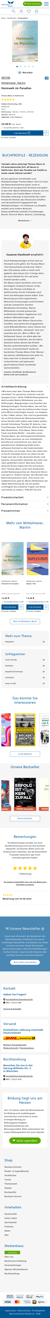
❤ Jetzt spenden (32, 4)
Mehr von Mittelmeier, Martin (25, 621)
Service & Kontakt (12, 1009)
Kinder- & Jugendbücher (17, 1171)
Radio (7, 1231)
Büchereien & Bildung (16, 1261)
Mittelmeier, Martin (13, 83)
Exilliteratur (9, 678)
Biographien (9, 642)
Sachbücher (10, 1175)
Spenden (12, 1252)
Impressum (10, 1310)
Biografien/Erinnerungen (14, 672)
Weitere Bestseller (25, 818)
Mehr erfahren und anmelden (25, 962)
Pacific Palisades (11, 660)
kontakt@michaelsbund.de (19, 999)
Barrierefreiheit (17, 1314)
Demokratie (9, 666)
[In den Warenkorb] (22, 133)
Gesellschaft (11, 1214)
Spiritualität (11, 1222)
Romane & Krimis (13, 1167)
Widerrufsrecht (10, 1048)
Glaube (8, 1188)
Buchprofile (10, 1192)
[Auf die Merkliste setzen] (46, 133)
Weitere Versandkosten (15, 1045)
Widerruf (29, 1314)
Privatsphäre (38, 1310)
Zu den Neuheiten (25, 754)
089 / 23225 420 (13, 1079)
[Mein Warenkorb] (36, 11)
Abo (7, 1235)
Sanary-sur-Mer (10, 683)
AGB (38, 1314)
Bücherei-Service (13, 1196)
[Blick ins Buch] (25, 72)
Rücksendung (27, 1048)
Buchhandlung (12, 1273)
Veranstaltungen (13, 1265)
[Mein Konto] (21, 11)
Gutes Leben (11, 1218)
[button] (17, 66)
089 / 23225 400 (13, 1002)
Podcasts (9, 1226)
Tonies (8, 1179)
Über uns (9, 1257)
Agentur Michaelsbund (16, 1269)
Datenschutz (24, 1310)
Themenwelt (11, 1184)
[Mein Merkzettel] (29, 12)
